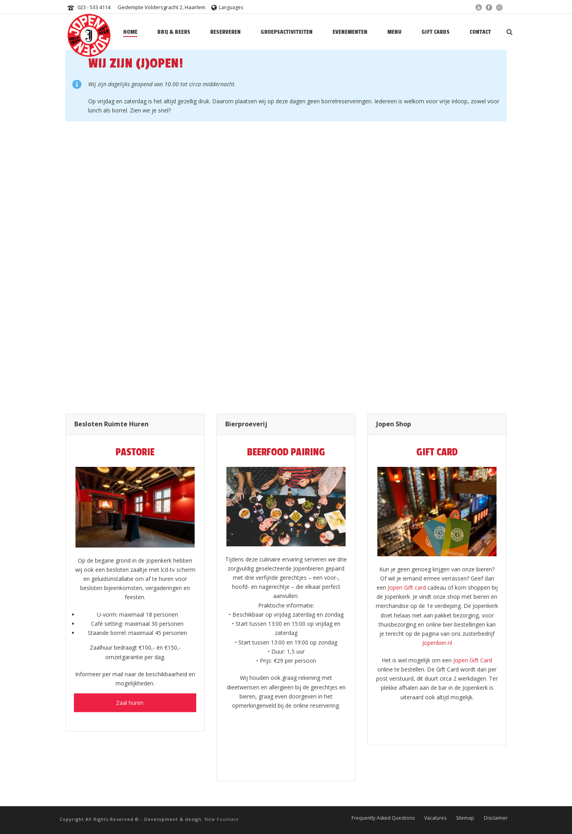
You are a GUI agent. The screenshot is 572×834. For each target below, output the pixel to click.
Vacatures (435, 818)
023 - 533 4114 (93, 7)
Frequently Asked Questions (383, 818)
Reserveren (225, 32)
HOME (130, 32)
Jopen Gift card (407, 587)
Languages (227, 7)
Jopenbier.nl (437, 642)
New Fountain (222, 819)
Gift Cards (435, 32)
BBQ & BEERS (173, 32)
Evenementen (349, 32)
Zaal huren (135, 693)
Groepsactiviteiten (287, 32)
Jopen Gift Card (472, 660)
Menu (394, 32)
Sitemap (465, 818)
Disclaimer (496, 818)
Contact (480, 32)
